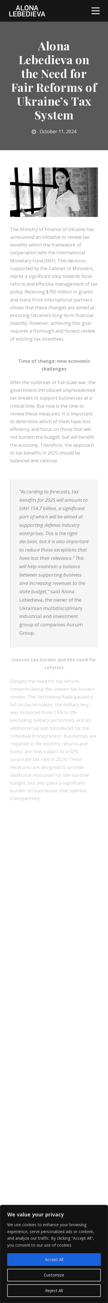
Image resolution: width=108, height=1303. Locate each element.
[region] (54, 1254)
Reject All (54, 1290)
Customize (54, 1275)
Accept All (54, 1259)
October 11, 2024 (58, 131)
